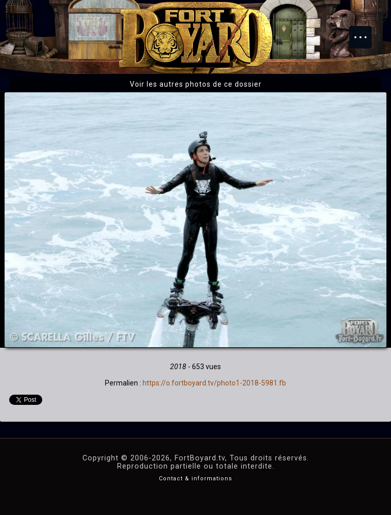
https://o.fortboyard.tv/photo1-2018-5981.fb (214, 383)
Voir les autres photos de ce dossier (196, 84)
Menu (365, 32)
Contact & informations (195, 478)
